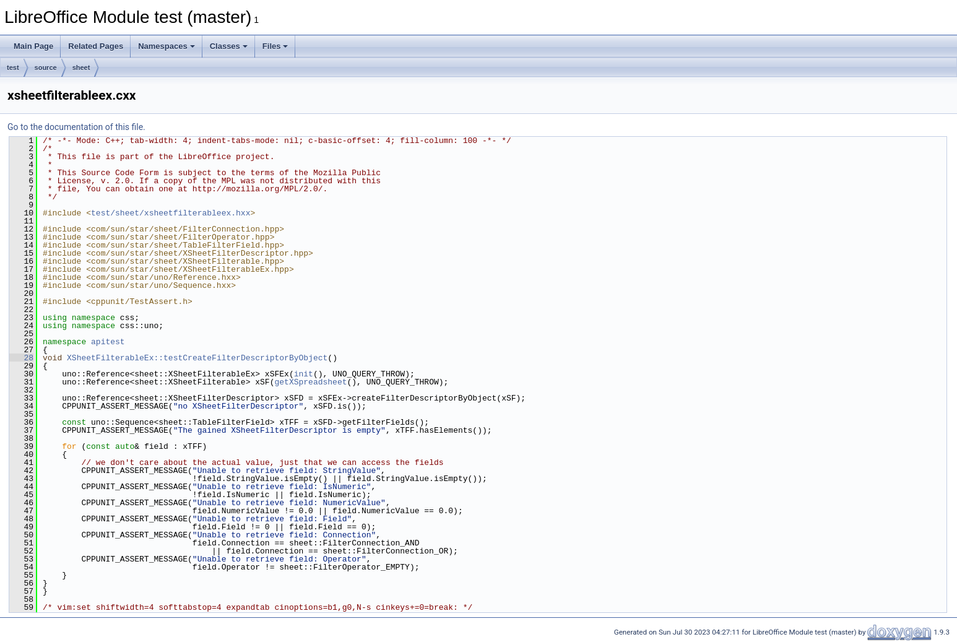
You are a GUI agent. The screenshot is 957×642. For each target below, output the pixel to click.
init (303, 374)
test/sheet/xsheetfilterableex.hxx (170, 213)
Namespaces (166, 46)
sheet (81, 67)
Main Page (33, 46)
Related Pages (95, 46)
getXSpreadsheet (310, 382)
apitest (108, 341)
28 (21, 357)
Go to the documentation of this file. (76, 127)
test (13, 67)
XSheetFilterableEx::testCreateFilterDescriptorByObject (197, 357)
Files (275, 46)
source (46, 67)
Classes (229, 46)
